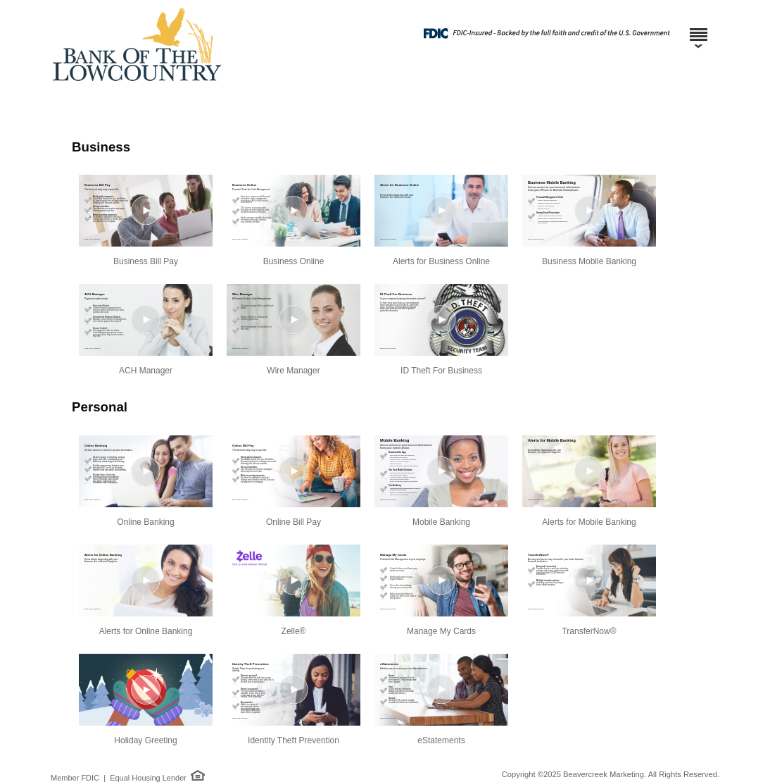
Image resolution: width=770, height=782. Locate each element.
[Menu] (698, 28)
